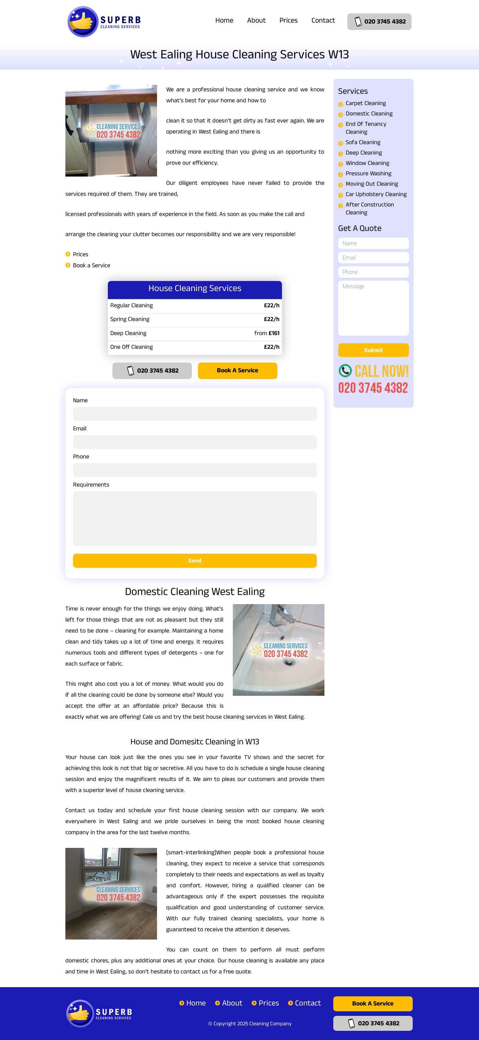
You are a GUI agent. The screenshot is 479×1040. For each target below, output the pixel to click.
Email (195, 436)
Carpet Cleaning (366, 104)
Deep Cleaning (364, 153)
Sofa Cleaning (363, 143)
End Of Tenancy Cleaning (366, 128)
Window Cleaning (367, 164)
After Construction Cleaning (370, 209)
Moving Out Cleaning (372, 184)
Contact (323, 21)
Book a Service (91, 266)
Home (224, 21)
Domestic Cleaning (369, 114)
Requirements (195, 517)
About (256, 21)
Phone (195, 464)
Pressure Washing (368, 174)
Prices (289, 21)
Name (195, 408)
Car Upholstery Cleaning (376, 195)
